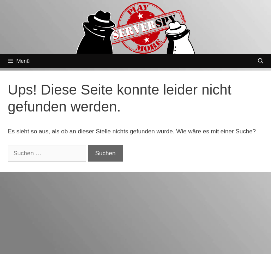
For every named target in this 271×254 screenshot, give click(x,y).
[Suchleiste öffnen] (260, 61)
